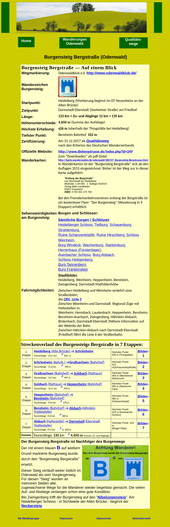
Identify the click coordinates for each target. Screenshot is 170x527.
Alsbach (75, 408)
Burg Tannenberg (72, 264)
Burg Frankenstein (73, 269)
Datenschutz (104, 518)
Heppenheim (76, 384)
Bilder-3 (143, 376)
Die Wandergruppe (28, 518)
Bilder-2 (143, 364)
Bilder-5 (143, 398)
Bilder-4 (143, 386)
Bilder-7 (143, 425)
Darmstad (76, 421)
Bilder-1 (143, 353)
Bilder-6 (143, 412)
